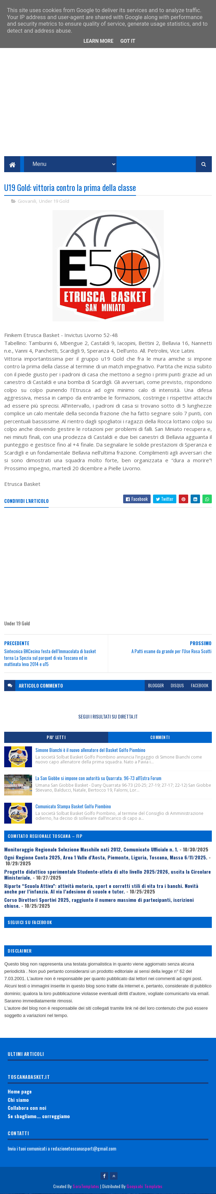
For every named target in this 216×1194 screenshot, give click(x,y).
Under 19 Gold (54, 201)
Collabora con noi (27, 1107)
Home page (20, 1091)
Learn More (98, 41)
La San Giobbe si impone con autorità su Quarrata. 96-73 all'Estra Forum (98, 778)
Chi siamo (18, 1099)
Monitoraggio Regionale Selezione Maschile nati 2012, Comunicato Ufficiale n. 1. (91, 849)
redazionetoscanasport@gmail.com (83, 1148)
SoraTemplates (86, 1186)
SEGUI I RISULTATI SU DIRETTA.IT (108, 716)
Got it (127, 41)
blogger (156, 685)
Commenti (160, 737)
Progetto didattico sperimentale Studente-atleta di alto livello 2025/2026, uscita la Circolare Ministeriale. (107, 874)
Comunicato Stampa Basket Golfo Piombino (73, 806)
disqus (177, 685)
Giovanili (27, 201)
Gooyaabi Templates (144, 1186)
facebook (199, 685)
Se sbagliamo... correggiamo (39, 1116)
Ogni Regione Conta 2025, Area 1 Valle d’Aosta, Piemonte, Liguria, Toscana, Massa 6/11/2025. (105, 857)
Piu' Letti (56, 737)
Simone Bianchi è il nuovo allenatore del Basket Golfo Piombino (90, 749)
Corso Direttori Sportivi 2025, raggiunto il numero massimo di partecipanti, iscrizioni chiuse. (99, 902)
